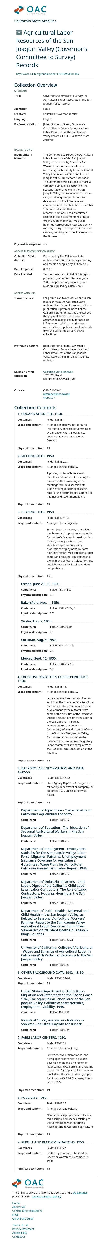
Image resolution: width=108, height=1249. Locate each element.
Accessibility (19, 1233)
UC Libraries (80, 1192)
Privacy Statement (23, 1229)
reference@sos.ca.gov (56, 394)
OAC (30, 10)
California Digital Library (46, 1196)
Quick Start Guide (23, 1218)
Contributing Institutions (27, 1211)
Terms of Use (20, 1225)
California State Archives (58, 371)
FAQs (15, 1214)
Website (48, 397)
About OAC (19, 1207)
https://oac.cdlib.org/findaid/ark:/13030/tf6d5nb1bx (47, 74)
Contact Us (18, 1236)
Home (16, 1203)
